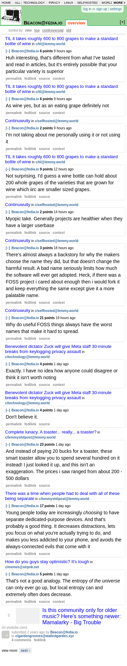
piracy (54, 2)
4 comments (21, 640)
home (6, 2)
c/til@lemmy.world (50, 44)
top (37, 30)
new (28, 30)
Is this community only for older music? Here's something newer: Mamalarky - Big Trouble (81, 616)
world (107, 2)
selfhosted (87, 2)
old (68, 30)
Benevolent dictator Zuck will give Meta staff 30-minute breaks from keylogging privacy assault (58, 349)
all (17, 2)
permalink (14, 78)
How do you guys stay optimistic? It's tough (47, 561)
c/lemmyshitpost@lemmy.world (30, 437)
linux (68, 2)
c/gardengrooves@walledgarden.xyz (44, 636)
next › (25, 650)
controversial (53, 30)
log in (87, 9)
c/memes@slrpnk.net (22, 567)
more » (119, 2)
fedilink (30, 78)
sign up (101, 9)
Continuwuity (17, 120)
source (44, 78)
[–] (8, 51)
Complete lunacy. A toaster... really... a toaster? (51, 431)
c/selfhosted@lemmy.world (57, 121)
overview (76, 23)
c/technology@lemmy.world (27, 357)
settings (116, 9)
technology (34, 2)
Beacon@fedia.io (43, 22)
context (58, 78)
